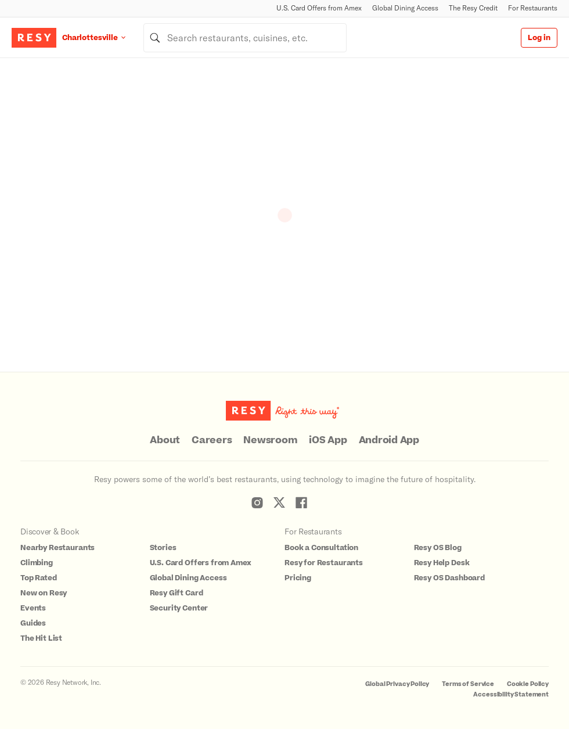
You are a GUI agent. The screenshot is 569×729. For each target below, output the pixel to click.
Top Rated (38, 578)
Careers (212, 440)
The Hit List (41, 638)
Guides (33, 623)
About (165, 440)
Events (33, 608)
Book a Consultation (321, 548)
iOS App (328, 440)
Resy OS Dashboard (449, 578)
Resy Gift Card (176, 593)
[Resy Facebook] (301, 502)
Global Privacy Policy (397, 684)
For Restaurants (532, 8)
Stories (163, 548)
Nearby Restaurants (57, 548)
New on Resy (43, 593)
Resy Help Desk (442, 563)
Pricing (297, 578)
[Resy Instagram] (257, 502)
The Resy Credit (473, 8)
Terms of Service (468, 684)
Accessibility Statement (511, 694)
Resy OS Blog (438, 548)
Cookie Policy (528, 684)
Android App (389, 440)
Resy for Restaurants (323, 563)
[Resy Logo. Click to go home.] (34, 38)
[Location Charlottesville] (102, 37)
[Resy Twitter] (279, 502)
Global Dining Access (405, 8)
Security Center (179, 608)
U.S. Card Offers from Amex (319, 8)
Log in (539, 38)
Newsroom (270, 440)
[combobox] (245, 37)
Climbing (36, 563)
